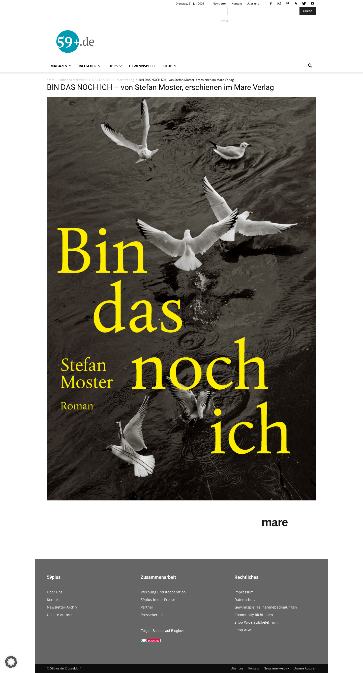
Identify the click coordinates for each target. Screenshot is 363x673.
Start (50, 80)
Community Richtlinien (253, 614)
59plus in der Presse (158, 599)
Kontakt (237, 3)
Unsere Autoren (60, 614)
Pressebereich (153, 614)
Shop (169, 65)
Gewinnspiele (142, 65)
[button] (310, 66)
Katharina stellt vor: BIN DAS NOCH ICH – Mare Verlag (96, 80)
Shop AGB (242, 629)
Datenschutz (245, 599)
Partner (147, 607)
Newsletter (220, 3)
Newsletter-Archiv (62, 607)
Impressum (244, 592)
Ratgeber (90, 65)
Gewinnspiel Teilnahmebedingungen (265, 607)
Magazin (60, 65)
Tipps (115, 65)
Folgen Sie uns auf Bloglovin (163, 631)
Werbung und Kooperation (163, 592)
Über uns (253, 3)
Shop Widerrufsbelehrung (256, 622)
